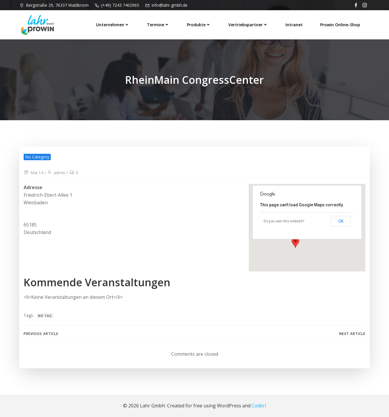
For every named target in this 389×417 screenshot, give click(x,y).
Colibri (259, 405)
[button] (296, 240)
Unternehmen (112, 24)
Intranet (294, 24)
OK (341, 221)
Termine (158, 24)
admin (56, 172)
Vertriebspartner (248, 24)
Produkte (199, 24)
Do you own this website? (284, 221)
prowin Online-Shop (340, 24)
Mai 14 (33, 172)
